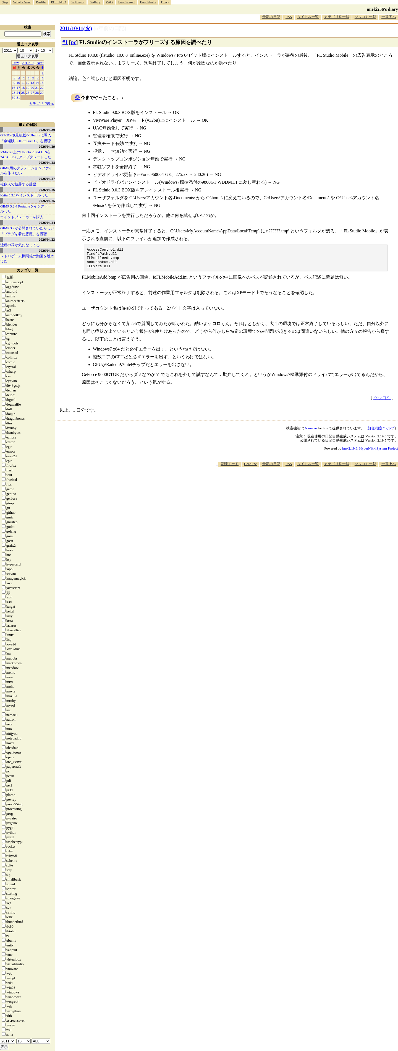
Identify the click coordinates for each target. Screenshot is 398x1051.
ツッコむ (382, 401)
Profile (41, 2)
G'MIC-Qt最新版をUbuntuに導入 (25, 135)
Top (5, 2)
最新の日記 (271, 17)
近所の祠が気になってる (20, 245)
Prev (15, 63)
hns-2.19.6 (349, 452)
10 (18, 83)
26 (28, 92)
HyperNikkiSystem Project (378, 452)
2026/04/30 (47, 130)
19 (28, 87)
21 (37, 87)
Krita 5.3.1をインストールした (24, 195)
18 (23, 87)
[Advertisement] (297, 487)
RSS (289, 17)
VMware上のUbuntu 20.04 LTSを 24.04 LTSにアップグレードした (25, 154)
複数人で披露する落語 (18, 184)
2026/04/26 (47, 190)
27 (32, 92)
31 (18, 97)
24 (18, 92)
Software (77, 2)
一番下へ (388, 17)
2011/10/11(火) (76, 28)
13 (32, 83)
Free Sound (126, 2)
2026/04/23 (47, 239)
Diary (165, 2)
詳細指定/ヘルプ (381, 432)
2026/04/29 (47, 146)
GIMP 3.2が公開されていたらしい (27, 228)
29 (42, 92)
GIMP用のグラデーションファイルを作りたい (26, 170)
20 (32, 87)
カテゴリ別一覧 (336, 17)
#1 (65, 42)
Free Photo (148, 2)
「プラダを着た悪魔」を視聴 (23, 234)
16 (13, 87)
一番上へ (388, 468)
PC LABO (58, 2)
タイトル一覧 (308, 17)
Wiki (109, 2)
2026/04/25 (47, 201)
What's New (21, 2)
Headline (250, 468)
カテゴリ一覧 (27, 270)
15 (42, 83)
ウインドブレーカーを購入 (21, 217)
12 (28, 83)
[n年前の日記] (109, 28)
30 (13, 97)
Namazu (311, 432)
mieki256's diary (382, 9)
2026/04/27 (47, 179)
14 (37, 83)
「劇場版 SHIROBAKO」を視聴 (25, 141)
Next (39, 63)
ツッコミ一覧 (365, 17)
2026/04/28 (47, 162)
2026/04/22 (47, 250)
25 (23, 92)
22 (42, 87)
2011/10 (27, 63)
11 (23, 83)
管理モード (230, 468)
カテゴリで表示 (41, 104)
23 (13, 92)
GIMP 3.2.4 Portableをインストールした (26, 208)
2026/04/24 (47, 222)
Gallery (95, 2)
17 (18, 87)
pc (73, 42)
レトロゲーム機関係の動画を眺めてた (27, 258)
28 (37, 92)
